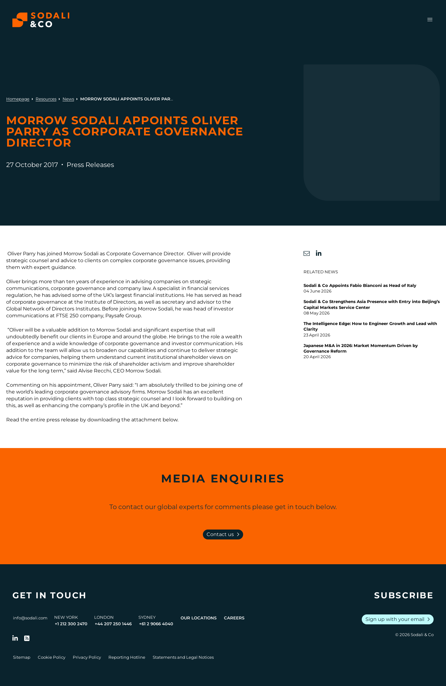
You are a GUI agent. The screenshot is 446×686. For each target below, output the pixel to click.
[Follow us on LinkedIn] (15, 638)
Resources (46, 98)
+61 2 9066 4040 (156, 623)
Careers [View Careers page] (234, 617)
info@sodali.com (30, 617)
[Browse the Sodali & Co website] (40, 19)
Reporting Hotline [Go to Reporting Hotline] (126, 657)
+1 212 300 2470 (71, 623)
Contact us (224, 534)
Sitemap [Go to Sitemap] (21, 657)
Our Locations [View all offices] (198, 617)
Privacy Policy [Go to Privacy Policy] (87, 657)
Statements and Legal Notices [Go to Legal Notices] (183, 657)
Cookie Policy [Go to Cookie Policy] (51, 657)
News (68, 98)
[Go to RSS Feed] (27, 638)
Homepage (17, 98)
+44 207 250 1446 (113, 623)
